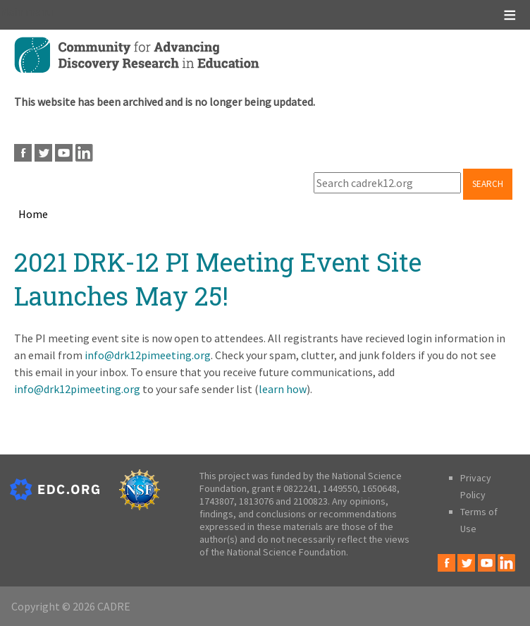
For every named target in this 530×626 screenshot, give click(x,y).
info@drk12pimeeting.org (148, 355)
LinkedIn (84, 153)
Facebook (23, 153)
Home (33, 214)
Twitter (43, 153)
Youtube (64, 153)
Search (487, 184)
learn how (283, 389)
